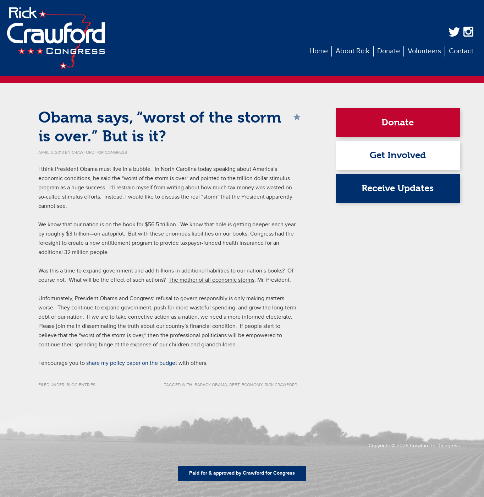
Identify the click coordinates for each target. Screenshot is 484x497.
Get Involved (398, 155)
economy (252, 385)
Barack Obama (210, 385)
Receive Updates (398, 188)
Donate (397, 122)
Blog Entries (80, 385)
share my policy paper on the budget (131, 363)
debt (234, 385)
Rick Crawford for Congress (56, 38)
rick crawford (281, 385)
